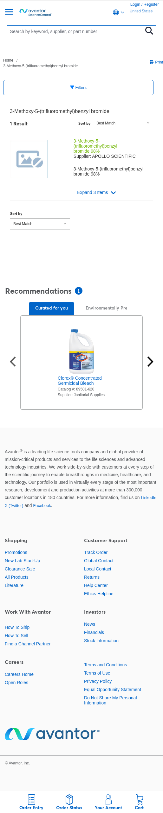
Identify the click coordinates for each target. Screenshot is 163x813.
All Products (17, 577)
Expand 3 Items (92, 192)
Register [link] (151, 4)
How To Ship (17, 627)
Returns (92, 577)
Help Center (96, 585)
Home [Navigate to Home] (8, 60)
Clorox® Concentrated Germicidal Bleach (80, 381)
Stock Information (101, 640)
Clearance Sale (20, 568)
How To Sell (16, 635)
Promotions (16, 552)
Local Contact (97, 568)
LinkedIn (148, 497)
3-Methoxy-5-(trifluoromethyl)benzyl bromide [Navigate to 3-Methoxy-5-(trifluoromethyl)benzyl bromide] (40, 66)
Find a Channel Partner (28, 643)
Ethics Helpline (99, 593)
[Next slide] (150, 362)
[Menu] (9, 12)
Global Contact (99, 560)
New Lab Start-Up (22, 560)
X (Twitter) (14, 505)
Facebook (42, 505)
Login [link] (135, 4)
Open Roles (16, 682)
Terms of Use (97, 673)
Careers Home (19, 674)
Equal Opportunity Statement (112, 689)
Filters (78, 87)
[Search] (76, 31)
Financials (94, 632)
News (89, 624)
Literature (14, 585)
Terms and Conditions (105, 664)
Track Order (96, 552)
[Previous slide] (12, 362)
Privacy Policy (98, 681)
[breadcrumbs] (41, 63)
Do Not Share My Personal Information (110, 700)
